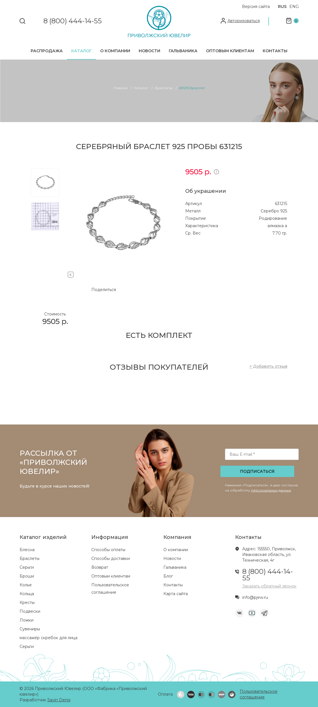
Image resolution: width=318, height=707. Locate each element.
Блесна (27, 549)
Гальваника (183, 50)
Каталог (81, 50)
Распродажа (47, 50)
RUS (282, 6)
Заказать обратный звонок (269, 586)
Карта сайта (175, 593)
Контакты (275, 50)
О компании (115, 50)
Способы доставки (110, 558)
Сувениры (30, 628)
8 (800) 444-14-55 (72, 21)
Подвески (30, 611)
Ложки (26, 620)
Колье (26, 584)
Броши (27, 576)
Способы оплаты (108, 549)
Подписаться (257, 471)
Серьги (27, 567)
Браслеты (29, 558)
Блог (168, 576)
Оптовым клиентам (230, 50)
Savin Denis (58, 699)
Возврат (99, 567)
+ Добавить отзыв (268, 366)
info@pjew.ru (255, 597)
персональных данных (271, 490)
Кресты (27, 602)
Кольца (27, 593)
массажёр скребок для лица (48, 637)
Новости (149, 50)
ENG (294, 6)
